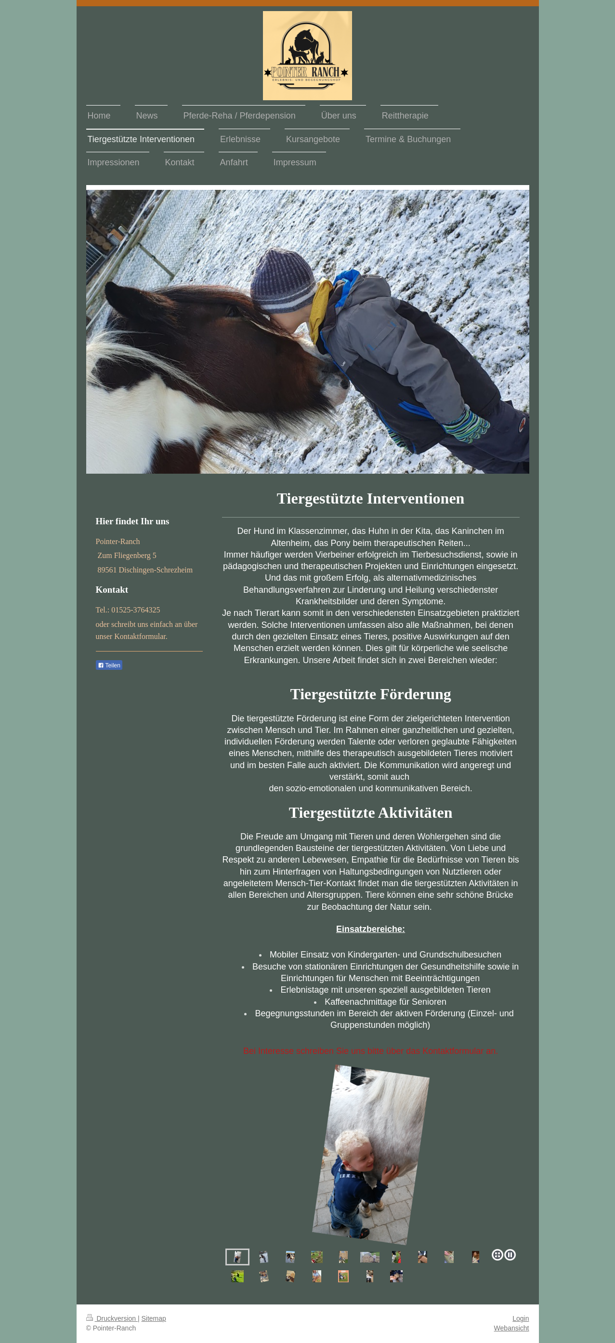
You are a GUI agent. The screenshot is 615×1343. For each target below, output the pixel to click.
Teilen (109, 665)
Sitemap (154, 1318)
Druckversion (112, 1318)
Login (520, 1318)
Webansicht (511, 1328)
